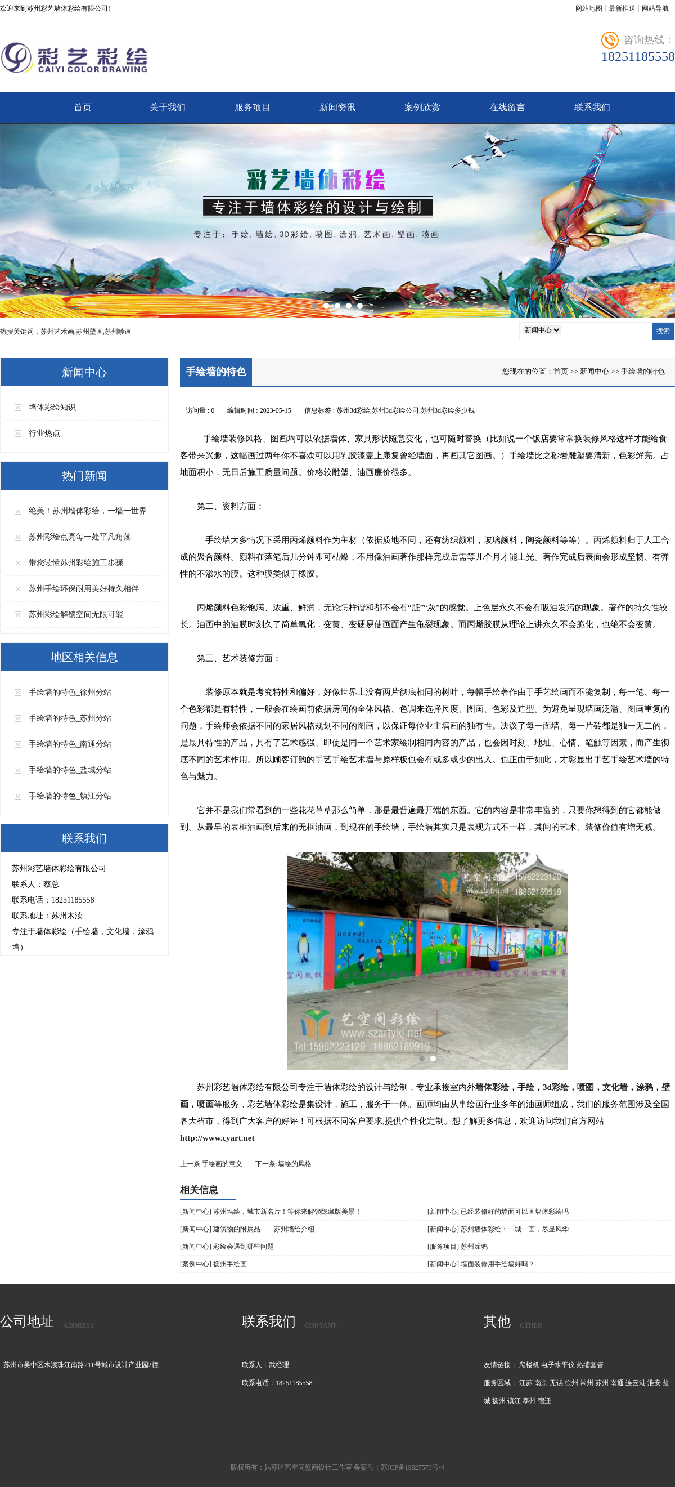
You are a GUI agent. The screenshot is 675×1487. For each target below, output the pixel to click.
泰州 (529, 1401)
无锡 (556, 1383)
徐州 (571, 1383)
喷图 (585, 1087)
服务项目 (253, 107)
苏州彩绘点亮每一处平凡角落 (80, 537)
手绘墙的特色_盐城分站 (70, 770)
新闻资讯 (338, 107)
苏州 (602, 1383)
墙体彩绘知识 (52, 407)
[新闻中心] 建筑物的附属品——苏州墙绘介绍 (247, 1229)
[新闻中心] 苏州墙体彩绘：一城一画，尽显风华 (498, 1229)
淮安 (654, 1383)
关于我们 (168, 107)
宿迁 (544, 1401)
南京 (541, 1383)
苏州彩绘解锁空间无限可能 (76, 614)
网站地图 (588, 8)
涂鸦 (644, 1087)
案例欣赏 (422, 107)
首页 (83, 107)
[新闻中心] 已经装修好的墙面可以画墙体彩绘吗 (498, 1212)
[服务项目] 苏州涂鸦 (458, 1247)
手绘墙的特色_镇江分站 (70, 796)
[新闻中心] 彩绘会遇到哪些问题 (227, 1247)
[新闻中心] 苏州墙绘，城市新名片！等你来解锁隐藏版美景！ (271, 1212)
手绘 (526, 1087)
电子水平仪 (558, 1365)
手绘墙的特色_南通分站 (70, 744)
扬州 (499, 1401)
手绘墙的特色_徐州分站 (70, 692)
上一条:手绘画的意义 (211, 1164)
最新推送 (622, 8)
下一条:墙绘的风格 (283, 1164)
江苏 (526, 1383)
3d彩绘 (556, 1087)
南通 (617, 1383)
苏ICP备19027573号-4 (412, 1467)
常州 (586, 1383)
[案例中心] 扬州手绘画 (213, 1264)
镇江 (514, 1401)
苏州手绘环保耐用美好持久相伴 (84, 588)
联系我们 (592, 107)
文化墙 (615, 1087)
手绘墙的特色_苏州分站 (70, 718)
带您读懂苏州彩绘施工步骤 (76, 563)
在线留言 (507, 107)
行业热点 (44, 433)
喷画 (205, 1104)
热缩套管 (590, 1365)
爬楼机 (529, 1365)
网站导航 (655, 8)
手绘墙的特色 (643, 371)
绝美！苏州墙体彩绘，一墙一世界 (88, 511)
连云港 (636, 1383)
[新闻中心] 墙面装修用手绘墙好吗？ (481, 1264)
